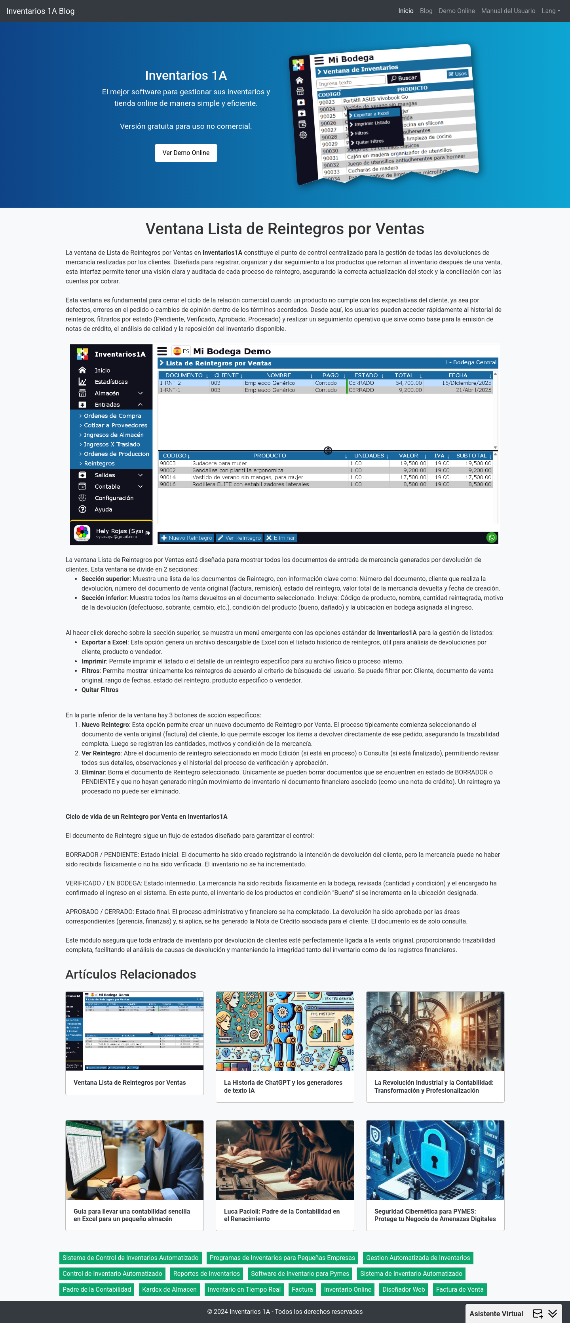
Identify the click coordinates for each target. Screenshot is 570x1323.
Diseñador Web (403, 1289)
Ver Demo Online (186, 153)
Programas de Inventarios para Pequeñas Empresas (282, 1258)
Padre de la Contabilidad (97, 1289)
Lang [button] (549, 11)
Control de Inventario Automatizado (112, 1273)
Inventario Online (347, 1289)
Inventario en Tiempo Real (244, 1289)
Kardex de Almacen (169, 1289)
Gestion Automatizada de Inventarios (418, 1258)
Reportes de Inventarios (206, 1273)
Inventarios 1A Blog (40, 11)
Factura (302, 1289)
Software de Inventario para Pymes (300, 1273)
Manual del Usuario (508, 11)
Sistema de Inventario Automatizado (411, 1273)
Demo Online (457, 11)
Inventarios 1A (186, 75)
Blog (426, 11)
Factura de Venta (460, 1289)
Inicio (405, 11)
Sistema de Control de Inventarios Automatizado (131, 1258)
